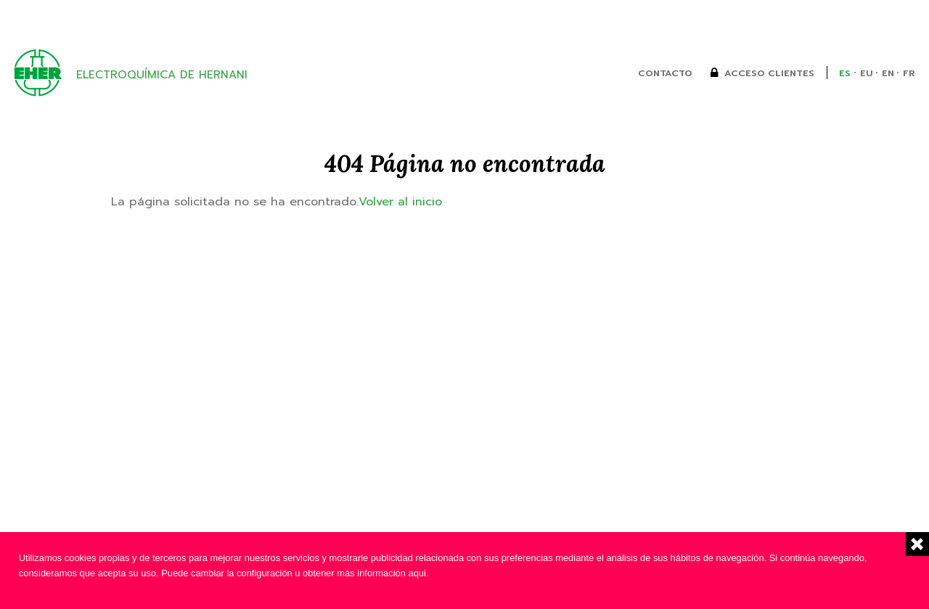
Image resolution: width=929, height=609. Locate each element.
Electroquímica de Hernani (161, 74)
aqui (417, 573)
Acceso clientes (769, 73)
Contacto (665, 73)
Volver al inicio (400, 201)
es (845, 73)
